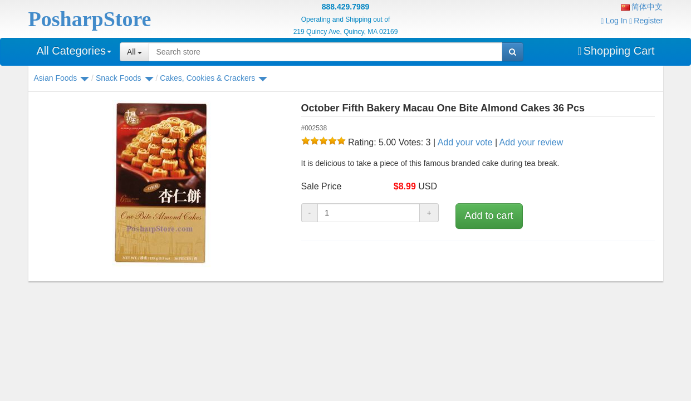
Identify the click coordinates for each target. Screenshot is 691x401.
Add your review (531, 142)
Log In (614, 20)
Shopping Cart (615, 51)
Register (646, 20)
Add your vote (465, 142)
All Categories (74, 51)
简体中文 (642, 6)
